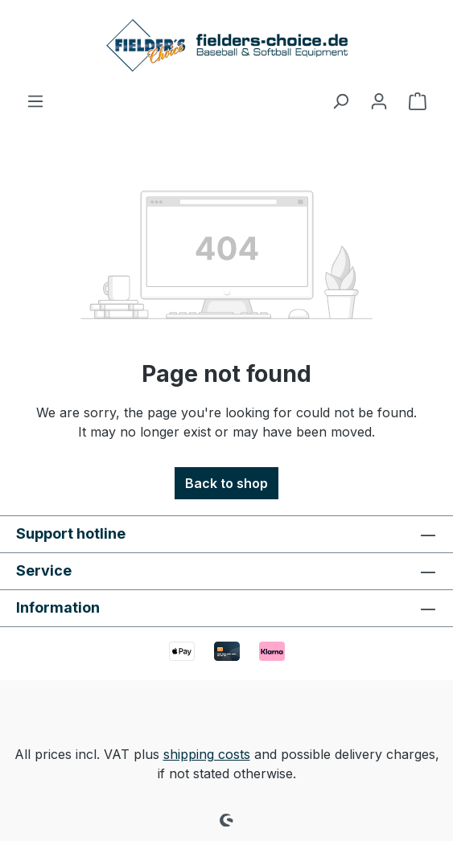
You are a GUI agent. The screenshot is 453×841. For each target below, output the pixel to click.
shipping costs (206, 754)
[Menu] (35, 100)
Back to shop (226, 483)
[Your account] (379, 100)
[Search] (340, 100)
